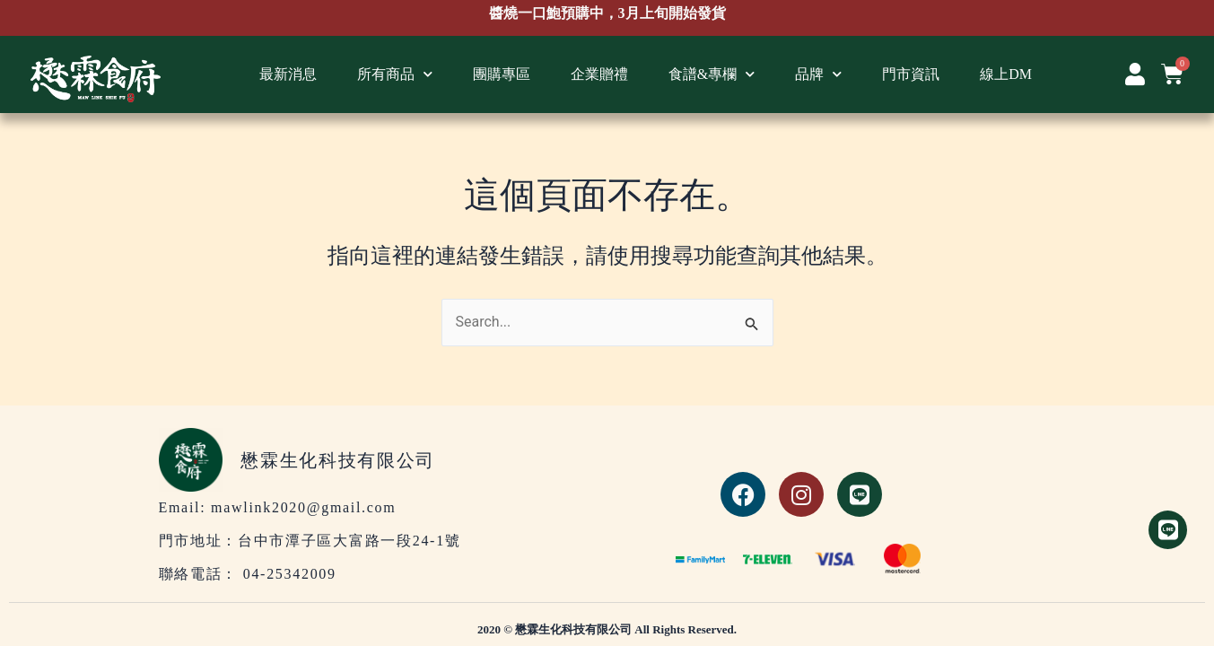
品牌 (818, 74)
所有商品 (394, 74)
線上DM (1006, 74)
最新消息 (288, 74)
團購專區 (501, 74)
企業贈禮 (599, 74)
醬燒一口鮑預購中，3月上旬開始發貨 (607, 14)
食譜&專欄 (711, 74)
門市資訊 (910, 74)
